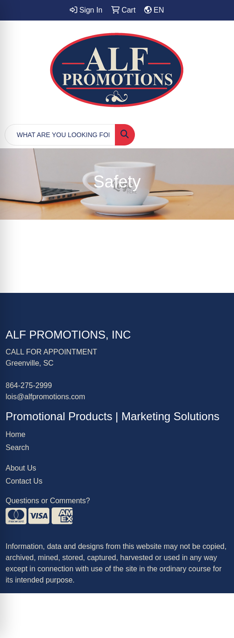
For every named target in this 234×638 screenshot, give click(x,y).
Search (17, 447)
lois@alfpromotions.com (45, 397)
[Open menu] (215, 134)
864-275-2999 (29, 385)
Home (16, 434)
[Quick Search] (60, 135)
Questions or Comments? (48, 501)
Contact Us (24, 481)
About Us (21, 468)
